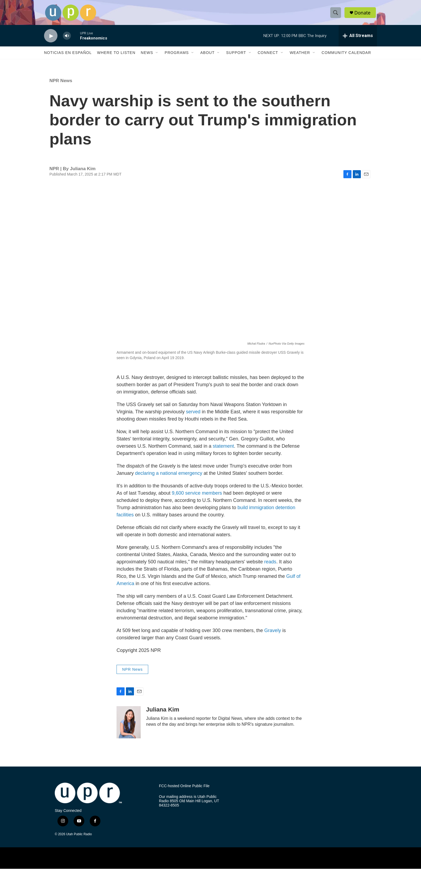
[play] (50, 39)
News (147, 56)
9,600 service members (197, 496)
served (193, 414)
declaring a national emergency (168, 476)
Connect (268, 56)
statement (223, 449)
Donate (363, 14)
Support (236, 56)
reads (270, 564)
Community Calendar (346, 56)
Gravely (272, 633)
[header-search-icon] (336, 14)
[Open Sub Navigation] (157, 56)
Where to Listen (116, 56)
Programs (177, 56)
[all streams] (358, 39)
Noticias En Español (68, 56)
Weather (300, 56)
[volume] (66, 39)
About (207, 56)
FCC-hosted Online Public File (184, 789)
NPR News (60, 83)
